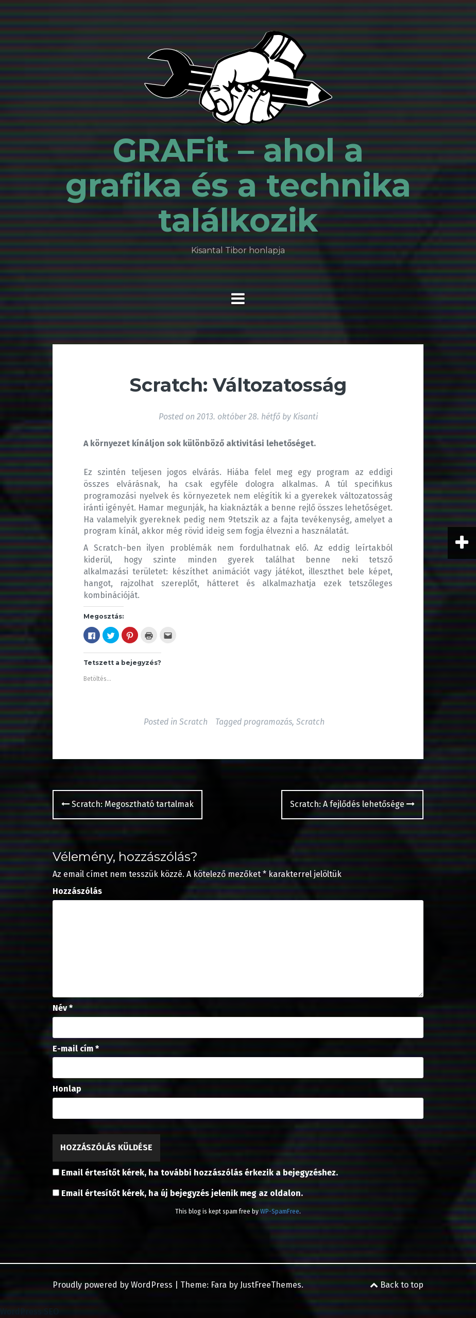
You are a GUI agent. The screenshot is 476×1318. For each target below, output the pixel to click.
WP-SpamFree (279, 1211)
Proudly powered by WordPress (113, 1285)
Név (63, 1008)
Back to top (396, 1285)
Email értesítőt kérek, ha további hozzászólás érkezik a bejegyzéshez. (199, 1173)
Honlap (67, 1089)
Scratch (193, 722)
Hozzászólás (77, 891)
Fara (219, 1285)
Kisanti (305, 416)
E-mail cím (76, 1048)
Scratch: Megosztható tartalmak (127, 804)
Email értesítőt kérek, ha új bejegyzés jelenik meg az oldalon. (182, 1193)
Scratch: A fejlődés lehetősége (352, 804)
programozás (268, 722)
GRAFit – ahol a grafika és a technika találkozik (238, 185)
